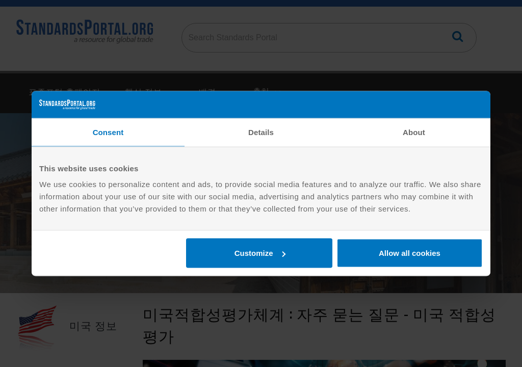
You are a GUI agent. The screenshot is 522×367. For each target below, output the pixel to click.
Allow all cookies (409, 253)
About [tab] (414, 131)
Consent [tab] (108, 131)
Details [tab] (261, 131)
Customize (259, 253)
